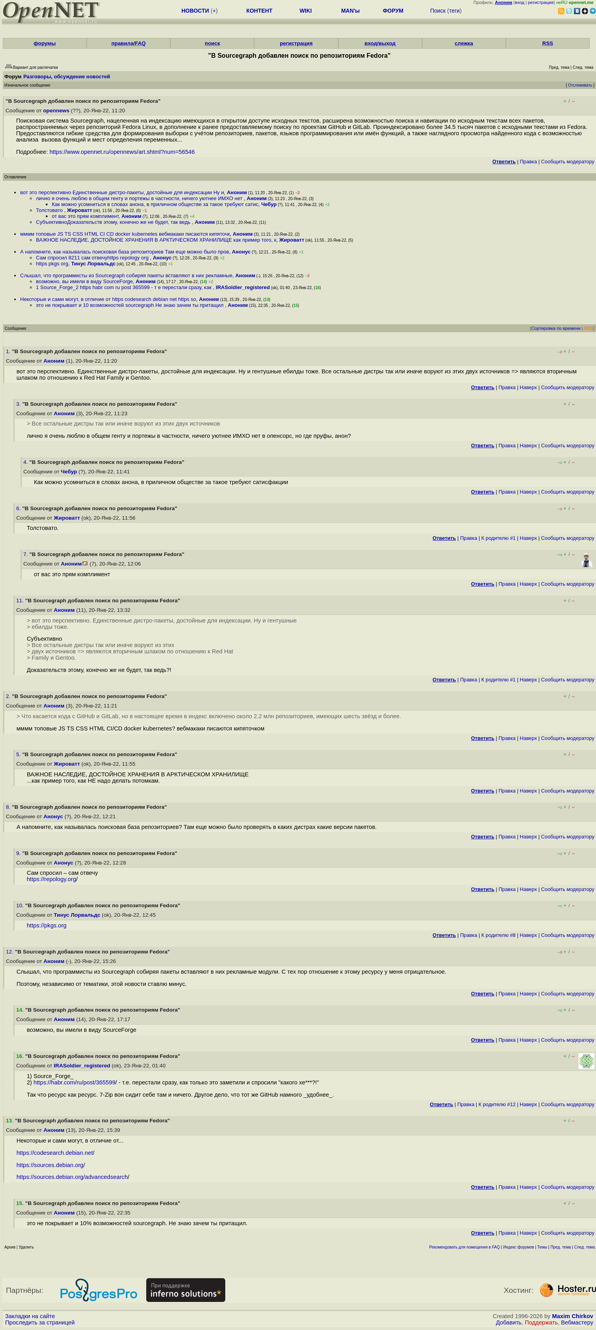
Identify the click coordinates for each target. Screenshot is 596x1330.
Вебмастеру (577, 1322)
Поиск (437, 11)
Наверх (528, 387)
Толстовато (50, 210)
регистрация (541, 2)
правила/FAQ (128, 43)
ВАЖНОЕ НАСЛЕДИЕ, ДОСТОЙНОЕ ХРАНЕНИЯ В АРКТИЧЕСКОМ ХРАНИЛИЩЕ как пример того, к (156, 240)
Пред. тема (561, 1247)
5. (19, 754)
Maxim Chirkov (572, 1316)
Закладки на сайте (30, 1316)
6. (19, 508)
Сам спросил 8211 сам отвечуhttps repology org (93, 258)
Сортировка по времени (556, 328)
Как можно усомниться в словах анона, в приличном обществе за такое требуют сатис (155, 204)
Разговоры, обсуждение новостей (66, 76)
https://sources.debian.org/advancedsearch (72, 1177)
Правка (528, 162)
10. (20, 905)
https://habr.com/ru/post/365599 (74, 1082)
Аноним (237, 192)
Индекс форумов (518, 1247)
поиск (212, 43)
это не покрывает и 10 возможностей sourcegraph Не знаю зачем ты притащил (130, 305)
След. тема (584, 1247)
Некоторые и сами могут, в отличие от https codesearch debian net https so (108, 299)
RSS (547, 43)
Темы (542, 1247)
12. (10, 952)
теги (454, 11)
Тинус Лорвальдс (93, 264)
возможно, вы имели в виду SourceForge (84, 281)
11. (20, 601)
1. (9, 351)
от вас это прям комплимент (85, 216)
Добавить (509, 1322)
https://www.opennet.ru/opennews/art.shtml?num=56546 (122, 152)
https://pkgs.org (47, 925)
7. (26, 554)
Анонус (241, 252)
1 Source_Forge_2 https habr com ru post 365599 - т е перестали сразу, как (124, 287)
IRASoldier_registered (243, 287)
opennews (56, 111)
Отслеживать (580, 85)
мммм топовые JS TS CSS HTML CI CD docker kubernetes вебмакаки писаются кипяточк (125, 234)
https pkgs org (52, 264)
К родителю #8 (498, 935)
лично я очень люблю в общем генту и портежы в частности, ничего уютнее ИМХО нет (140, 198)
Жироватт (79, 210)
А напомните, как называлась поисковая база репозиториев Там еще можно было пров (124, 252)
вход (519, 2)
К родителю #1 (498, 538)
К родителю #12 (497, 1104)
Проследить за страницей (40, 1322)
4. (26, 462)
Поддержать (541, 1322)
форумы (45, 43)
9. (19, 853)
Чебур (269, 204)
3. (19, 404)
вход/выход (380, 43)
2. (9, 696)
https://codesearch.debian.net (55, 1153)
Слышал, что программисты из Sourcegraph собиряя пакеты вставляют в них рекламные (126, 275)
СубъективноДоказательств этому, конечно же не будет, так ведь (114, 222)
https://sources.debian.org (50, 1165)
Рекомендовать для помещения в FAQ (464, 1247)
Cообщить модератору (567, 162)
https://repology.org (51, 879)
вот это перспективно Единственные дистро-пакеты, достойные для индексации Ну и (122, 192)
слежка (464, 43)
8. (9, 807)
